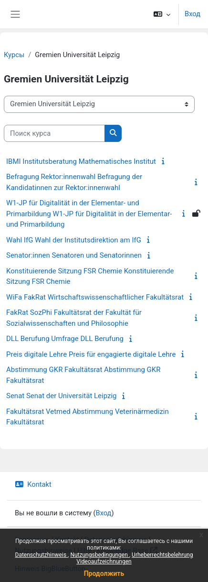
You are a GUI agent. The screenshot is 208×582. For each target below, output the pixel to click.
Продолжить (104, 573)
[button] (162, 14)
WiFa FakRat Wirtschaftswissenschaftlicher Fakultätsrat (95, 297)
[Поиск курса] (54, 133)
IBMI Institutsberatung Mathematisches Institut (81, 161)
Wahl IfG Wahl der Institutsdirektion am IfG (73, 240)
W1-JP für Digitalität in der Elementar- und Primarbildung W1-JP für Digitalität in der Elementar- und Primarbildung (89, 214)
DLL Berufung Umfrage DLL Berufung (65, 338)
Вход (192, 14)
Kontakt (33, 484)
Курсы (14, 54)
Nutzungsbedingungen (99, 555)
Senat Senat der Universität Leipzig (61, 395)
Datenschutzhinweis (41, 555)
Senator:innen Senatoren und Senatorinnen (74, 255)
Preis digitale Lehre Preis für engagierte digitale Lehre (91, 354)
